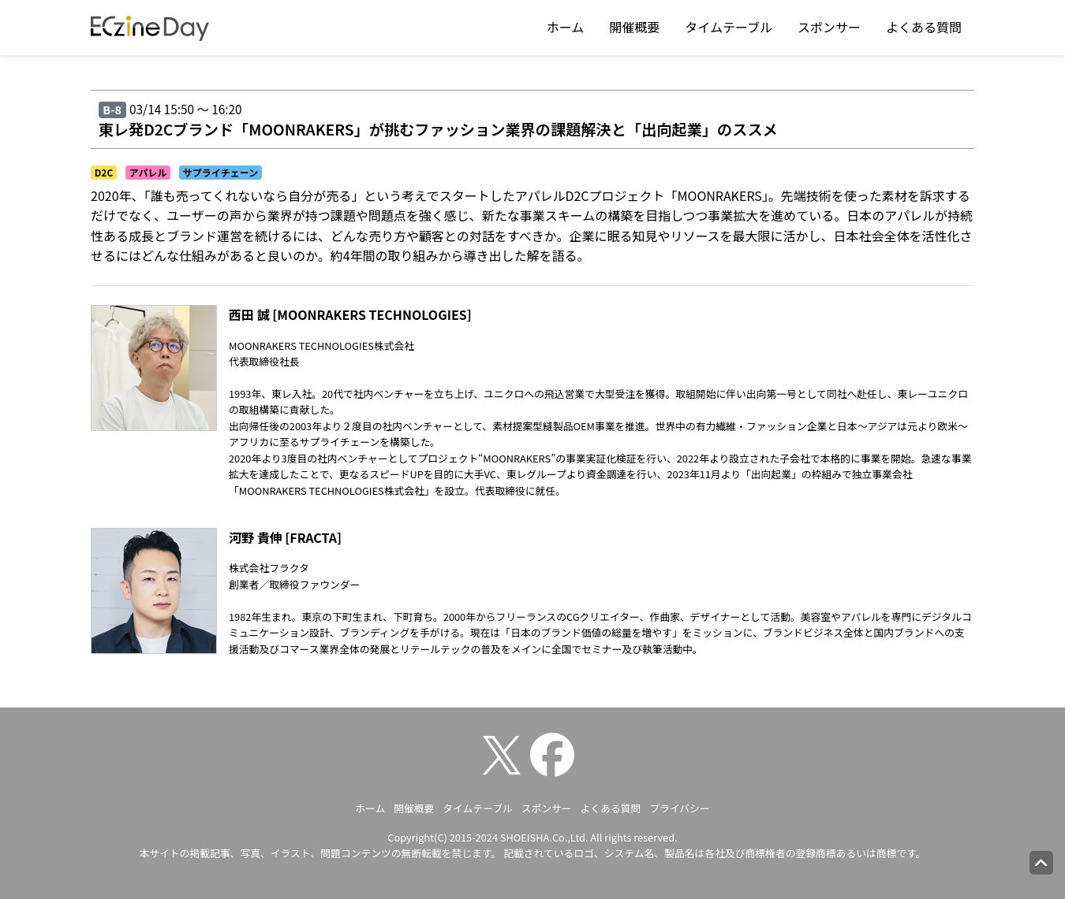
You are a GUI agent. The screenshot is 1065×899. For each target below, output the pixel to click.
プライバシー (679, 808)
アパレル (148, 172)
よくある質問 (924, 26)
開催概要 (634, 26)
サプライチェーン (220, 172)
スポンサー (829, 26)
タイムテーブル (728, 26)
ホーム (566, 26)
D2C (104, 172)
